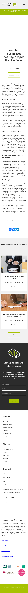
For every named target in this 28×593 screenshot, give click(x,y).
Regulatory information (7, 556)
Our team (5, 430)
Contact (5, 436)
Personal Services (8, 427)
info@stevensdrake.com (9, 484)
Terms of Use (4, 540)
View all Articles (14, 335)
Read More (14, 286)
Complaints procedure (9, 503)
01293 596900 (6, 477)
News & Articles (7, 433)
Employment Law (14, 75)
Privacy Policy (4, 545)
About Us (5, 421)
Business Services (7, 424)
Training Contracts (5, 551)
